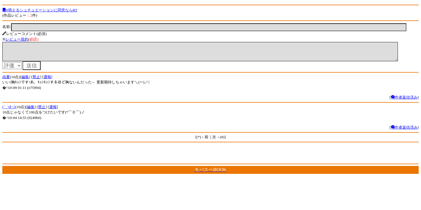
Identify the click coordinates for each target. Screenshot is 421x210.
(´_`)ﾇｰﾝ (8, 110)
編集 (25, 80)
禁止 (36, 80)
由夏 (6, 80)
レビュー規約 (17, 39)
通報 (47, 80)
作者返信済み (404, 101)
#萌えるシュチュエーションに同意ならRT (39, 10)
